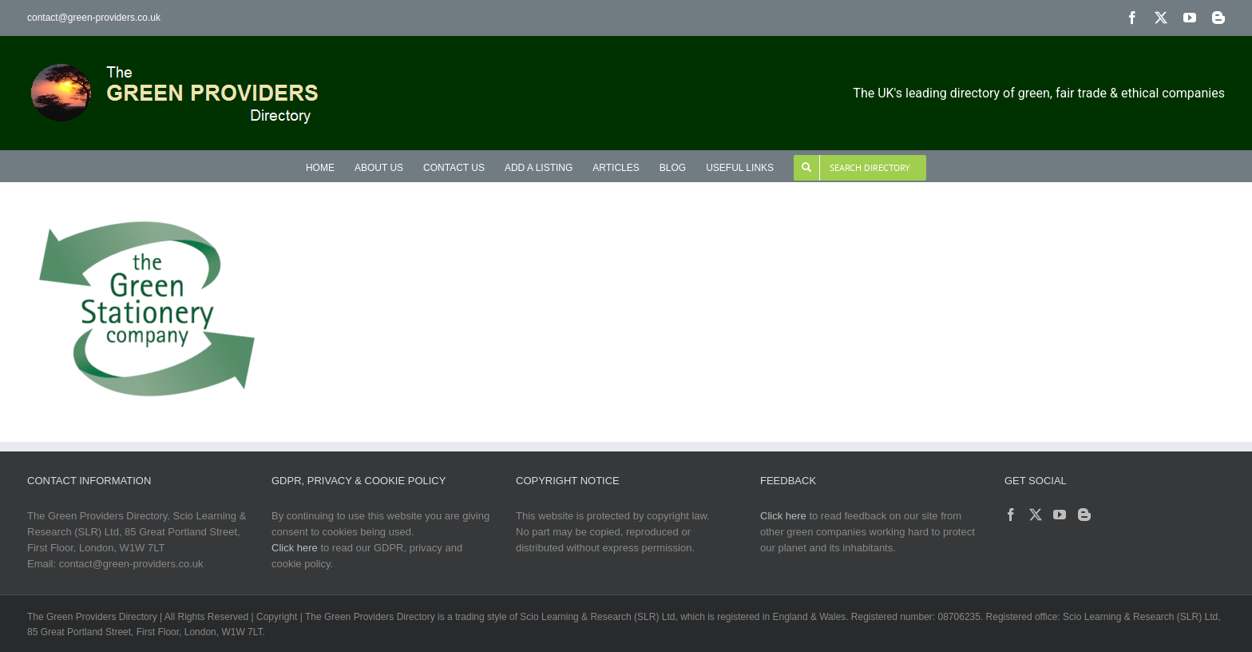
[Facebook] (1010, 514)
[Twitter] (1035, 514)
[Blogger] (1084, 514)
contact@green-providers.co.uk (93, 17)
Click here (294, 548)
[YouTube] (1059, 514)
